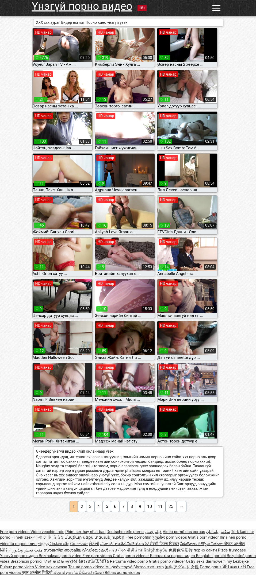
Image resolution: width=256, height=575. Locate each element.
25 (171, 506)
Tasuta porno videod (87, 567)
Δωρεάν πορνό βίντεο (126, 567)
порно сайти (205, 550)
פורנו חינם (155, 567)
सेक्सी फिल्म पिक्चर (164, 543)
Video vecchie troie (47, 531)
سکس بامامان (218, 531)
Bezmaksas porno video (60, 555)
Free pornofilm (138, 537)
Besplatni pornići (211, 555)
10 (149, 506)
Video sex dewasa (51, 567)
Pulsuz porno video (17, 567)
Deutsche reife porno (125, 531)
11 (160, 506)
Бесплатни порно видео (173, 555)
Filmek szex (22, 537)
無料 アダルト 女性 (182, 567)
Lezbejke (241, 561)
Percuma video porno (129, 561)
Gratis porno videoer (131, 555)
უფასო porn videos (170, 537)
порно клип (26, 543)
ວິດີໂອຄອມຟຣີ (235, 567)
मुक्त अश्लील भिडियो (37, 572)
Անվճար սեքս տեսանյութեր (94, 537)
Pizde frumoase (232, 550)
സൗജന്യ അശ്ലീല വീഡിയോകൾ (76, 550)
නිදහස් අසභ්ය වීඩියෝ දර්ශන (79, 572)
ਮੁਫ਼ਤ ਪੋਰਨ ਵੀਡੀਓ (123, 550)
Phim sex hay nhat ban (85, 531)
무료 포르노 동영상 (60, 561)
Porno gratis (211, 567)
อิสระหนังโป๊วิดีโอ (94, 561)
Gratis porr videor (204, 537)
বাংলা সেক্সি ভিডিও (48, 537)
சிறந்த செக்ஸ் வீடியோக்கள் (63, 543)
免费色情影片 (181, 550)
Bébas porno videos (122, 572)
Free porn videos (15, 531)
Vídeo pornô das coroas (184, 531)
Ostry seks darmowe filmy (209, 561)
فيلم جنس (153, 531)
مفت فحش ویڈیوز (28, 550)
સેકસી (94, 543)
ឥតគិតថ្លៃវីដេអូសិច (153, 550)
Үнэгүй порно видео (82, 6)
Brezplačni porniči (26, 561)
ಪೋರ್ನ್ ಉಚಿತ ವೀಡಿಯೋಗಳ (125, 543)
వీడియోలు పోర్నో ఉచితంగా (202, 543)
